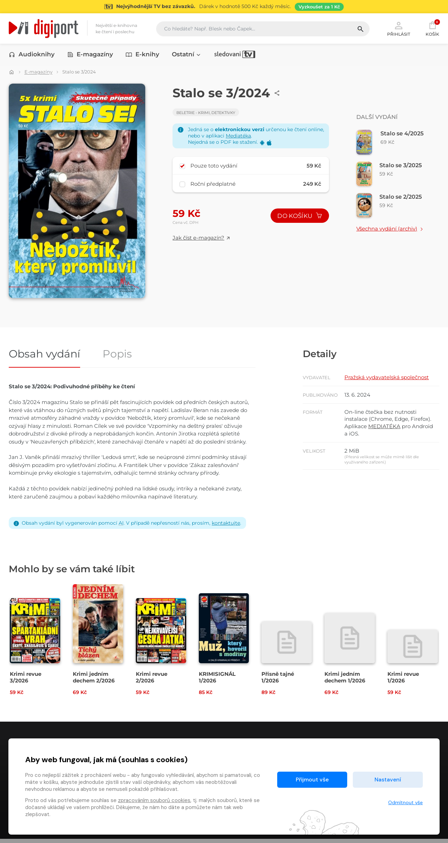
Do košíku (299, 216)
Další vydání (377, 117)
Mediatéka (238, 136)
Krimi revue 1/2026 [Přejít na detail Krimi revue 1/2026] (403, 681)
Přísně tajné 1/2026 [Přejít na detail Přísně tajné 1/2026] (277, 681)
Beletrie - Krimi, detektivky (205, 112)
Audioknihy (32, 54)
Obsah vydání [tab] (44, 357)
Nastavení (387, 779)
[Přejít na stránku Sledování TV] (224, 6)
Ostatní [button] (186, 54)
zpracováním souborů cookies (154, 800)
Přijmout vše (312, 779)
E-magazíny (90, 54)
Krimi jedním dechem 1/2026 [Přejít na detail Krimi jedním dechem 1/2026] (344, 681)
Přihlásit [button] (398, 29)
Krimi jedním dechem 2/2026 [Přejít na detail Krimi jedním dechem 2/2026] (94, 681)
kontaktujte (226, 526)
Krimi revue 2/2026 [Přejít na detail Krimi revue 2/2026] (151, 681)
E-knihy (142, 54)
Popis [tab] (117, 357)
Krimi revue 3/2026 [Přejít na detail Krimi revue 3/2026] (25, 681)
